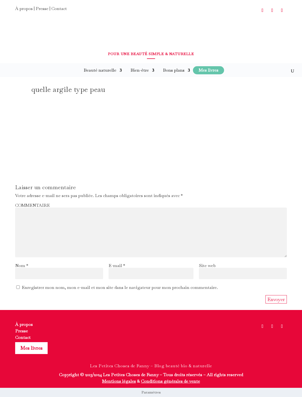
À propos (24, 8)
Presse (42, 8)
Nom (21, 265)
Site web (207, 265)
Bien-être (139, 70)
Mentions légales (119, 381)
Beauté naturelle (100, 70)
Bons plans (174, 70)
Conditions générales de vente (170, 381)
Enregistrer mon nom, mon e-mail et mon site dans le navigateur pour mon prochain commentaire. (120, 287)
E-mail (117, 265)
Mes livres (31, 348)
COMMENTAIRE (32, 205)
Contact (59, 8)
